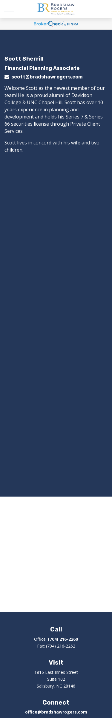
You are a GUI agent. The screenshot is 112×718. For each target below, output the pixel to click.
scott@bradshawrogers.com (47, 77)
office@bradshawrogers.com (56, 712)
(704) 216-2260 (63, 639)
